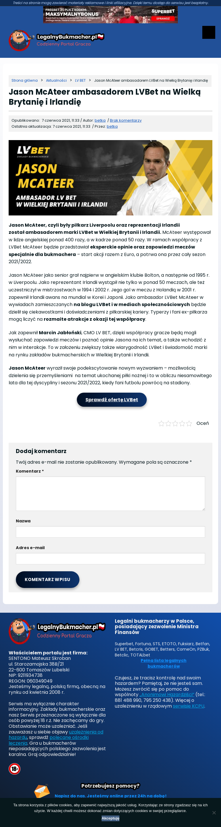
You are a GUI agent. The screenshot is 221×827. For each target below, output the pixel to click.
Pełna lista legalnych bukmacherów (163, 663)
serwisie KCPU (188, 706)
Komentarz (30, 471)
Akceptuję (110, 818)
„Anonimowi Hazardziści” (167, 694)
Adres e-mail (30, 548)
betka (112, 126)
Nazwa (23, 521)
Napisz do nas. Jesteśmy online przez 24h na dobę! (111, 796)
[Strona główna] (25, 80)
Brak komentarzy (126, 120)
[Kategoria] (56, 80)
